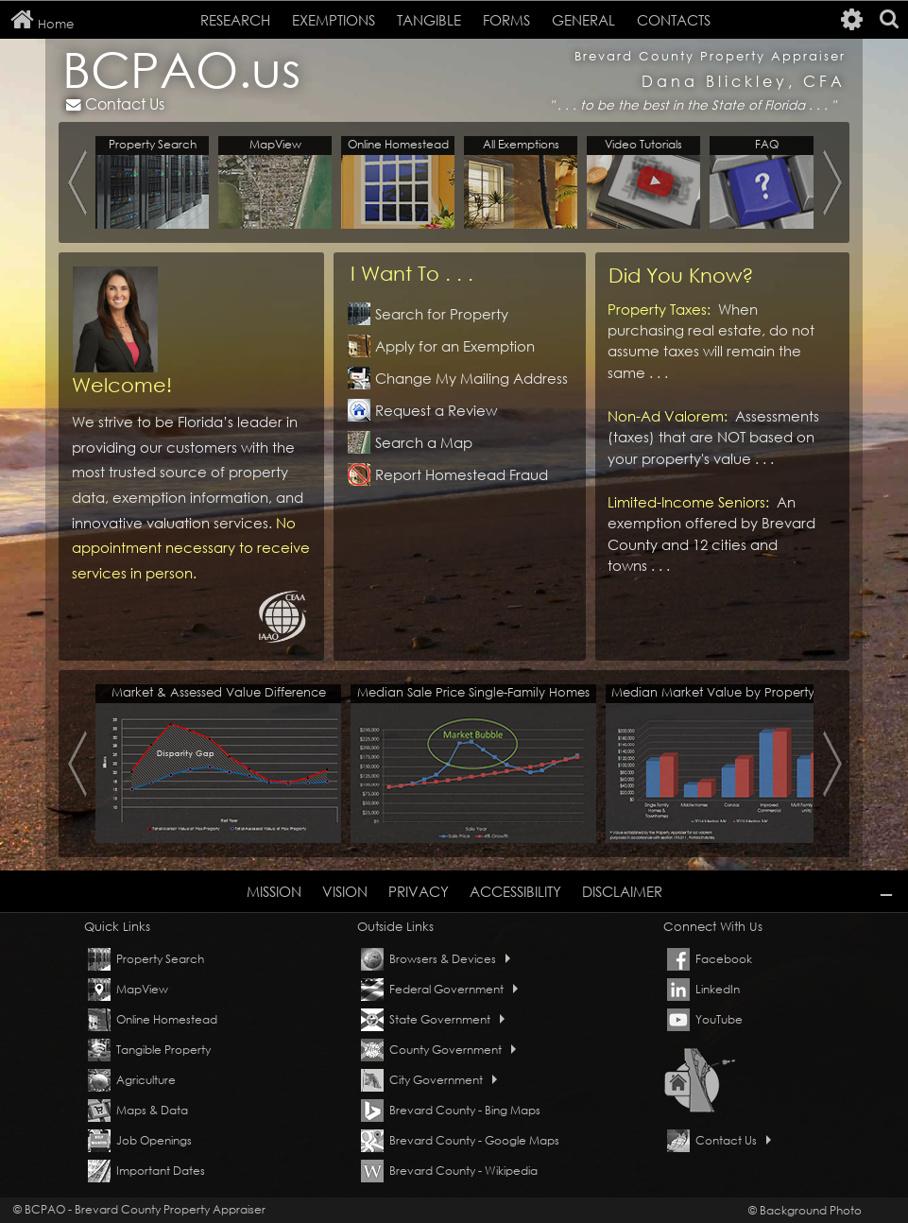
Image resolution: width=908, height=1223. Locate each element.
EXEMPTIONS (333, 19)
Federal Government (453, 989)
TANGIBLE (429, 19)
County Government (452, 1050)
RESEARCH (235, 19)
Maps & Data (152, 1110)
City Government (443, 1080)
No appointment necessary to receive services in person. (191, 547)
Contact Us (115, 103)
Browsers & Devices (449, 959)
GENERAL (583, 19)
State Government (447, 1019)
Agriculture (146, 1080)
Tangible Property (163, 1050)
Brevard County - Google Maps (474, 1140)
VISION (345, 891)
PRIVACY (418, 891)
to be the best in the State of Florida (694, 105)
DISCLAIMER (622, 891)
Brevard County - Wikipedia (463, 1171)
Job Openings (154, 1140)
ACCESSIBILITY (515, 891)
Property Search (160, 959)
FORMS (506, 19)
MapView (142, 989)
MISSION (274, 891)
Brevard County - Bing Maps (464, 1110)
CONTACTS (674, 19)
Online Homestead (166, 1019)
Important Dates (160, 1171)
